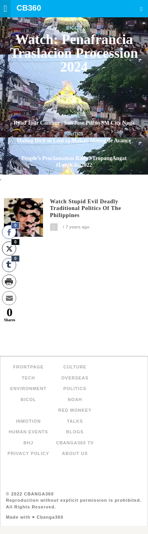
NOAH (75, 399)
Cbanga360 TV (75, 442)
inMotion (28, 421)
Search (141, 8)
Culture (74, 367)
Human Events (28, 431)
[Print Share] (9, 281)
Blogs (75, 431)
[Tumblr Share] (9, 265)
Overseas (74, 378)
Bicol (74, 28)
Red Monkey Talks (75, 416)
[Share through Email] (9, 298)
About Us (75, 453)
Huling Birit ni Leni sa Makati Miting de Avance (74, 141)
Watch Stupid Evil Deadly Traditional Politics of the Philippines (85, 209)
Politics (74, 134)
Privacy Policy (28, 453)
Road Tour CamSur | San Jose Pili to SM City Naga (74, 123)
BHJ (28, 442)
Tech (28, 378)
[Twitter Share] (9, 248)
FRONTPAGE (28, 367)
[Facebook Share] (9, 232)
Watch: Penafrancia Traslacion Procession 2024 (74, 53)
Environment (28, 388)
